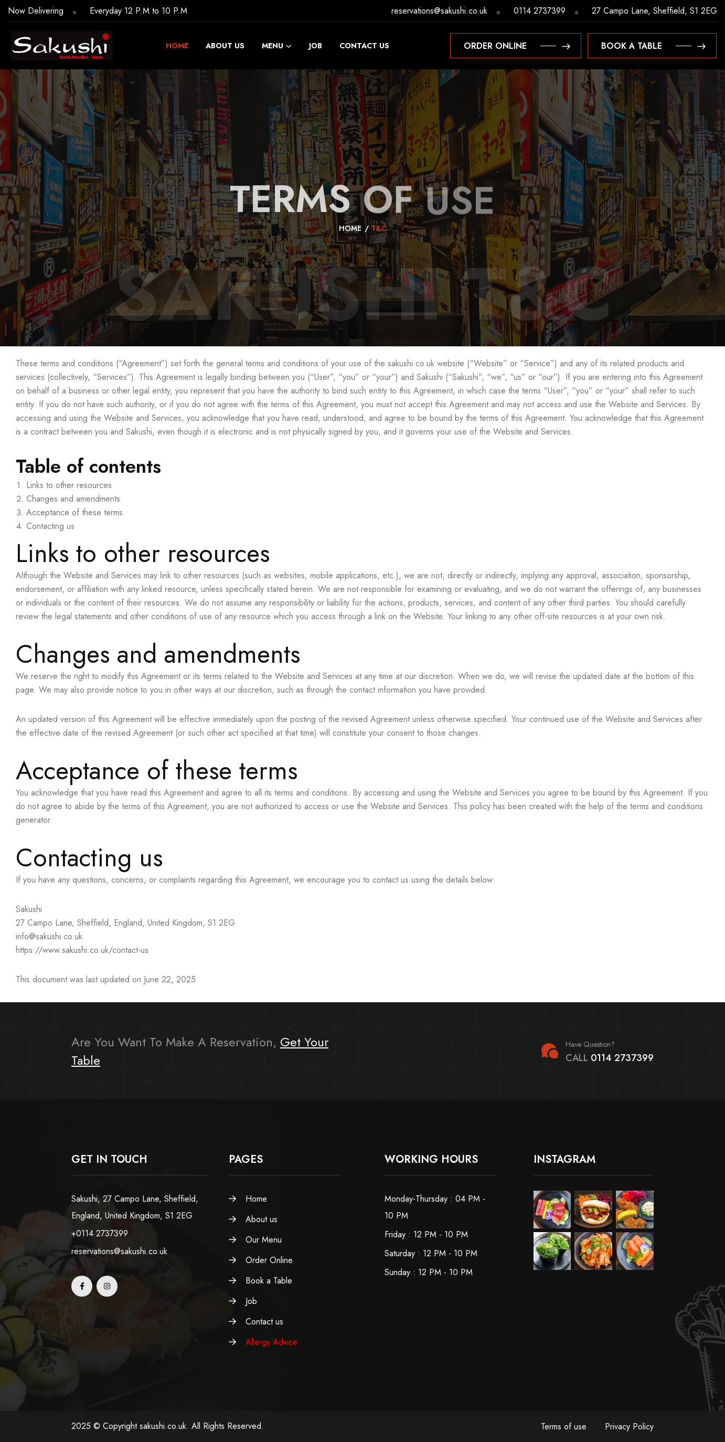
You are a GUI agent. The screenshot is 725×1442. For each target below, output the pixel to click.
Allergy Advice (263, 1342)
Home (177, 45)
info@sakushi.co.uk (49, 936)
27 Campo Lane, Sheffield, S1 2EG (654, 11)
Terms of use (564, 1426)
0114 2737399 (540, 11)
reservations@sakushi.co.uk (439, 11)
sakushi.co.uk (411, 363)
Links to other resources (69, 485)
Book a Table (260, 1281)
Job (315, 45)
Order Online (261, 1260)
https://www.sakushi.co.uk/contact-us (82, 950)
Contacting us (50, 526)
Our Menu (255, 1240)
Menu (272, 45)
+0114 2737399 (99, 1233)
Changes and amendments (73, 499)
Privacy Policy (629, 1426)
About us (225, 45)
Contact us (364, 45)
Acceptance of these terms (74, 512)
